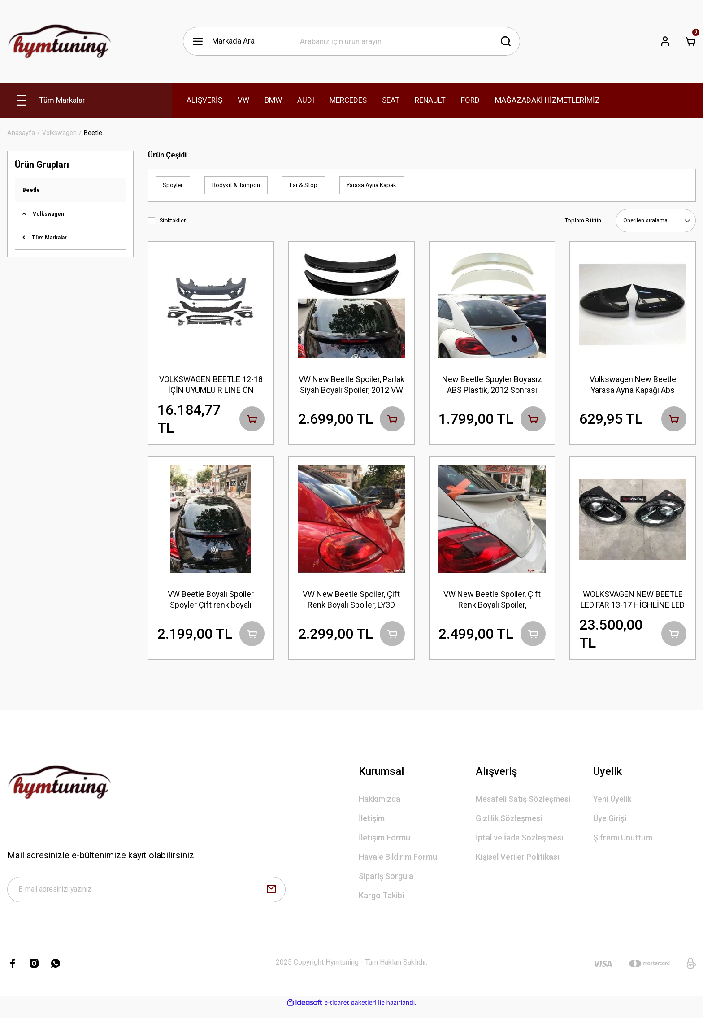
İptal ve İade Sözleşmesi (519, 843)
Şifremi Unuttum (622, 843)
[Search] (405, 41)
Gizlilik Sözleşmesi (509, 824)
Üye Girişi (609, 824)
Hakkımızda (379, 804)
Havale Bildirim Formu (398, 862)
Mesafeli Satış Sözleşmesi (523, 804)
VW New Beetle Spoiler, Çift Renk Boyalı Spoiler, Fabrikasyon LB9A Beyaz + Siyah (492, 602)
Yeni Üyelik (612, 804)
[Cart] (690, 41)
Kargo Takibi (381, 901)
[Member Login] (665, 41)
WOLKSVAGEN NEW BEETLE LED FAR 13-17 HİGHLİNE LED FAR (633, 602)
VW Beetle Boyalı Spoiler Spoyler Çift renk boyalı (211, 602)
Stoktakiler (173, 221)
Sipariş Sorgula (386, 882)
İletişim (372, 824)
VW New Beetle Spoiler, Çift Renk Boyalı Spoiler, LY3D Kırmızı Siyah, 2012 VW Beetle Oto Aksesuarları (351, 602)
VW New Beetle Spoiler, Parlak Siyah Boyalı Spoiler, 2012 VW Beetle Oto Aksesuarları (351, 384)
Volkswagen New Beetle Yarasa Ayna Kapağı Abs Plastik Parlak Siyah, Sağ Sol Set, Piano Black (632, 384)
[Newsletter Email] (146, 897)
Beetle (93, 132)
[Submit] (271, 897)
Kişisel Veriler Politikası (517, 862)
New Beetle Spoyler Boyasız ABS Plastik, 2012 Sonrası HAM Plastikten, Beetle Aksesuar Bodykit (492, 384)
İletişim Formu (384, 843)
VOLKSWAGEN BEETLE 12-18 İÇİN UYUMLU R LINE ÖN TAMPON (211, 384)
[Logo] (59, 41)
